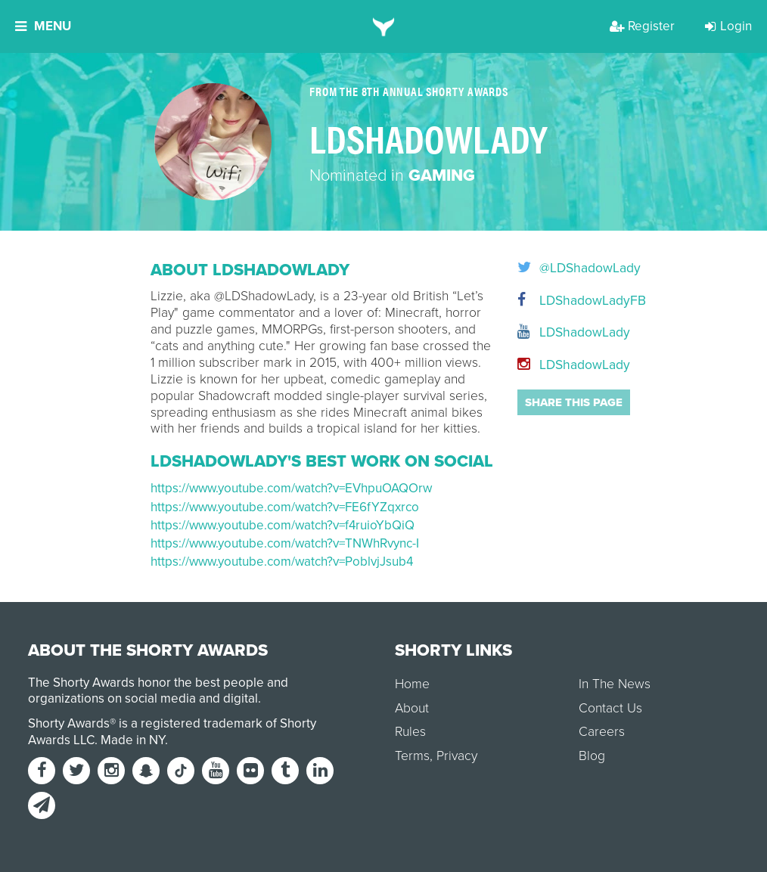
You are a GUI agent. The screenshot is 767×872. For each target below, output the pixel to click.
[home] (384, 26)
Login (728, 26)
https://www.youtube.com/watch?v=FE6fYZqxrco (285, 507)
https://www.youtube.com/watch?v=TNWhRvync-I (285, 543)
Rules (410, 732)
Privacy (456, 756)
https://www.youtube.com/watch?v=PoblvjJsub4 (282, 561)
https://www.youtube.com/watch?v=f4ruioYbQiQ (283, 525)
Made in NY (133, 740)
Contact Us (610, 708)
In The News (615, 684)
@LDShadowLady (567, 268)
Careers (602, 732)
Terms (412, 756)
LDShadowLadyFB (567, 301)
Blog (592, 756)
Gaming (441, 175)
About (412, 708)
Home (412, 684)
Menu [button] (43, 26)
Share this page (574, 402)
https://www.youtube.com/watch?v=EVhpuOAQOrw (291, 488)
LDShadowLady (567, 332)
